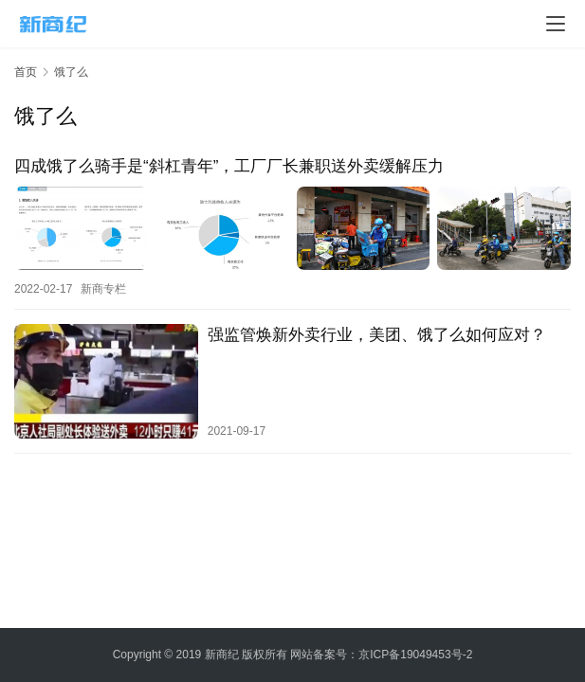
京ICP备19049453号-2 (415, 654)
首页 (25, 72)
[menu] (556, 24)
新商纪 (222, 654)
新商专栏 (103, 289)
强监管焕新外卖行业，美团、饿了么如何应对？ (377, 335)
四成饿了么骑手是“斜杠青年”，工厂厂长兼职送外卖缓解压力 (229, 166)
